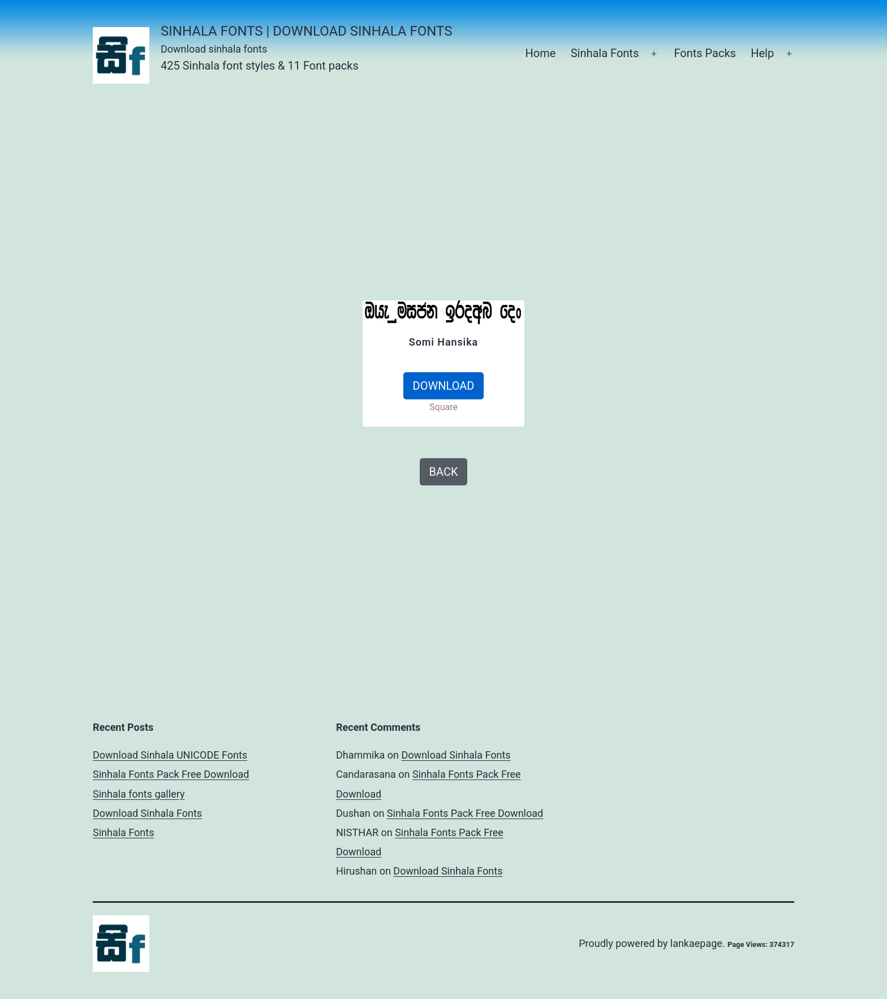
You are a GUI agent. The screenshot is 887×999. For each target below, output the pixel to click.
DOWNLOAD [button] (444, 386)
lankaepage (696, 943)
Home (540, 53)
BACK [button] (443, 472)
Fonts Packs (704, 53)
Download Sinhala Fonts (147, 813)
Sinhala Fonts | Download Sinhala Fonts (306, 31)
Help (762, 53)
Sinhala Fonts (605, 53)
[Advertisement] (443, 181)
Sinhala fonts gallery (138, 794)
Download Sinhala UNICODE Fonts (170, 755)
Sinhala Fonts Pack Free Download (171, 774)
